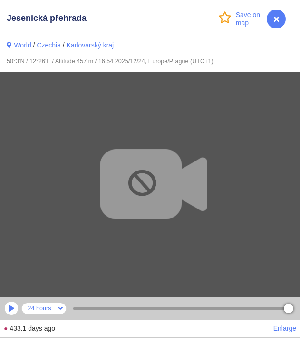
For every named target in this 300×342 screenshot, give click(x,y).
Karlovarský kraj (90, 45)
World (22, 45)
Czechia (49, 45)
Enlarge (284, 328)
